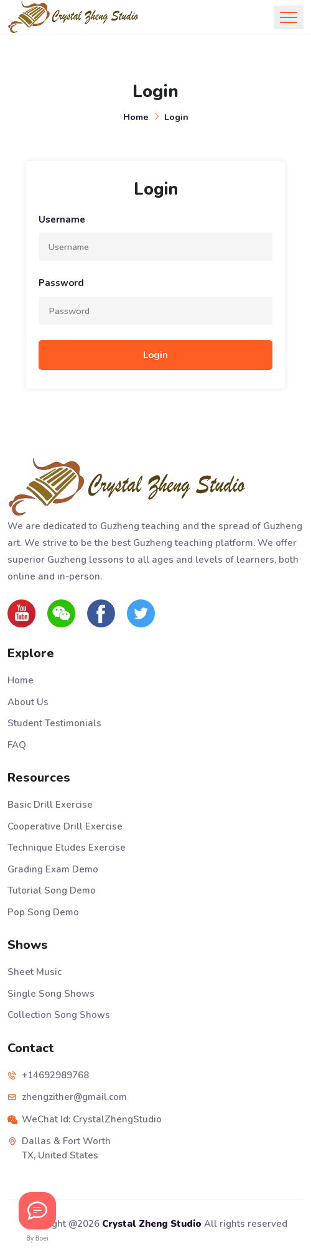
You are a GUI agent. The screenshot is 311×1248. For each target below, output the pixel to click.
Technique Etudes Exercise (66, 847)
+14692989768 (55, 1075)
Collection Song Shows (58, 1015)
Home (136, 117)
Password (61, 283)
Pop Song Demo (43, 912)
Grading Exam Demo (52, 869)
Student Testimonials (54, 723)
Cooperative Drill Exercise (65, 826)
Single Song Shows (51, 993)
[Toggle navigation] (289, 17)
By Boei (38, 1238)
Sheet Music (34, 972)
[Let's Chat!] (37, 1210)
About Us (28, 702)
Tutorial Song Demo (51, 890)
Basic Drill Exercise (50, 804)
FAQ (16, 745)
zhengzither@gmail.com (74, 1097)
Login (155, 355)
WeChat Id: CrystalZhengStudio (92, 1119)
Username (62, 219)
